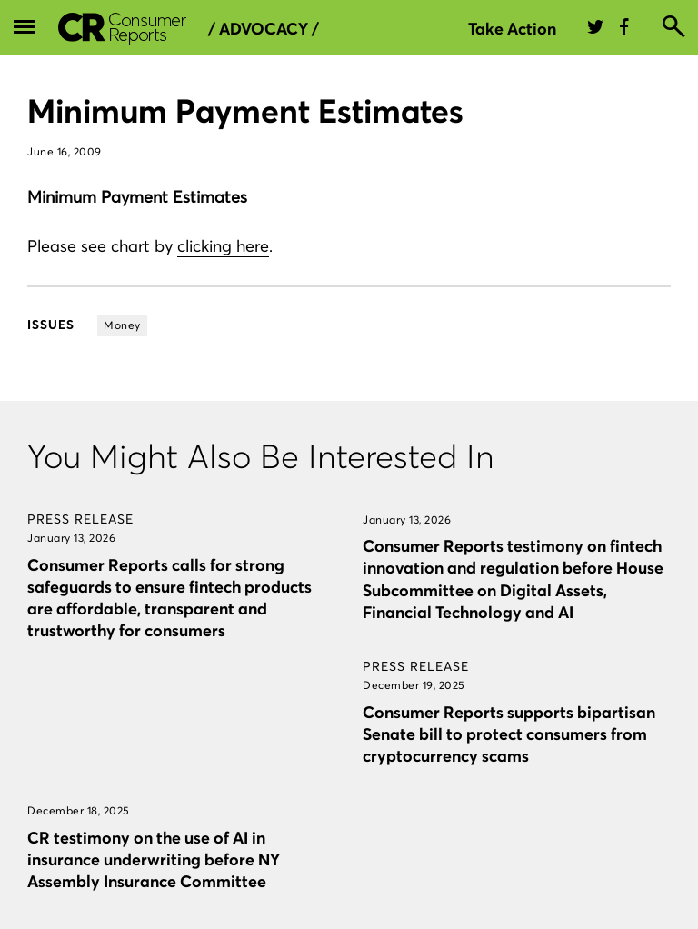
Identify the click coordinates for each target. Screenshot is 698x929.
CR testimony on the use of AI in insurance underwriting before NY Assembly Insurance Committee (153, 859)
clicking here (223, 245)
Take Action (512, 28)
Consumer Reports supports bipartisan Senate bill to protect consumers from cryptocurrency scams (509, 734)
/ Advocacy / (263, 29)
